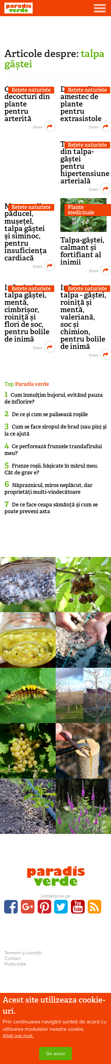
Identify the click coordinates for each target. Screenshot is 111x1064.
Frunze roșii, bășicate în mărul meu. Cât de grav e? (51, 469)
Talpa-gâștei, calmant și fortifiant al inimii (82, 251)
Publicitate (15, 964)
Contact (12, 958)
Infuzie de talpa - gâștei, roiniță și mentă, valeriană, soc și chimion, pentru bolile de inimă (83, 317)
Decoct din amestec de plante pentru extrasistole (81, 103)
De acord (55, 1054)
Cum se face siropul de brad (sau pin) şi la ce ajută (55, 430)
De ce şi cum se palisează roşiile (50, 414)
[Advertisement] (56, 31)
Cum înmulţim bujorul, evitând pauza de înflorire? (53, 398)
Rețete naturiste (31, 90)
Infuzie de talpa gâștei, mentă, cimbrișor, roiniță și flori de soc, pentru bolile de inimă (26, 313)
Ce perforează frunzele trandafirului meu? (53, 450)
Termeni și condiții (23, 953)
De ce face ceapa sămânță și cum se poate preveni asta (51, 508)
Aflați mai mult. (18, 1036)
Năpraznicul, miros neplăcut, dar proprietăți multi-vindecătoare (48, 489)
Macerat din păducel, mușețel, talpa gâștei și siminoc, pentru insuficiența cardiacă (25, 231)
